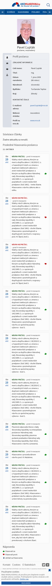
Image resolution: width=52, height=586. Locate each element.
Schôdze (11, 12)
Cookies (16, 565)
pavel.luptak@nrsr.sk (39, 105)
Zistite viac (24, 579)
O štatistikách (28, 565)
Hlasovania (23, 12)
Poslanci (35, 12)
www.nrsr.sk (35, 120)
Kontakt (6, 565)
